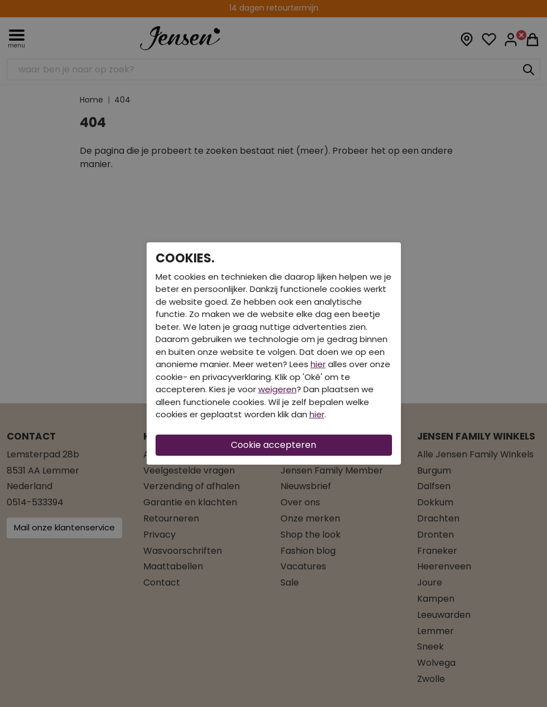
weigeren (277, 389)
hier (318, 364)
